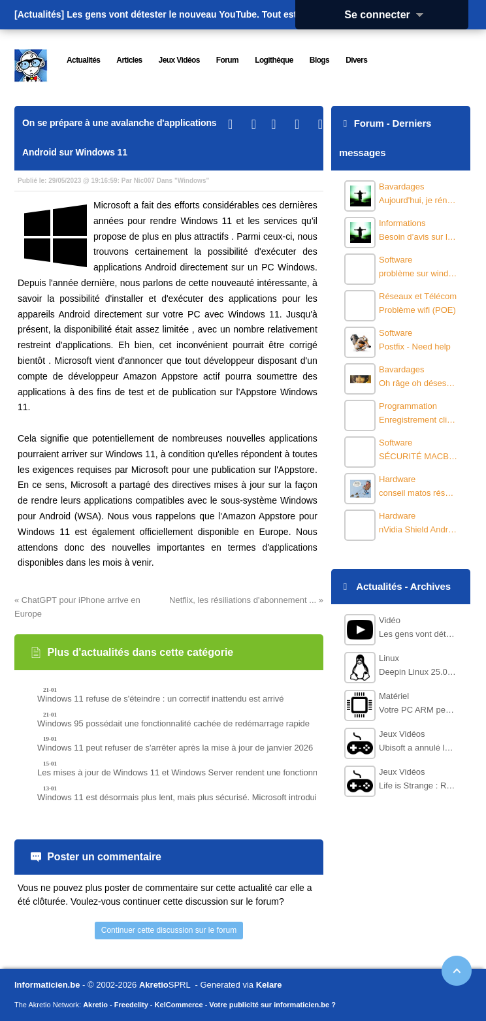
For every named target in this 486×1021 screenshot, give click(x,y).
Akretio (154, 985)
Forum (369, 123)
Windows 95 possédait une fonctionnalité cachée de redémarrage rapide (173, 723)
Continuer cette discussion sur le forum (168, 930)
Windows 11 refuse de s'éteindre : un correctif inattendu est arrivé (160, 699)
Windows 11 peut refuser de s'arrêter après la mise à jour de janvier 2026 (175, 748)
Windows (192, 180)
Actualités (379, 586)
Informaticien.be (47, 985)
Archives (430, 586)
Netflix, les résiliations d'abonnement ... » (246, 600)
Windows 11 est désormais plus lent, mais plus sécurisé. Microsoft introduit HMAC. (193, 797)
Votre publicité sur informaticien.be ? (272, 1005)
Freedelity (131, 1005)
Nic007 (144, 180)
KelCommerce (179, 1005)
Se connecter (388, 14)
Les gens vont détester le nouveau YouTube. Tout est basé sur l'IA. (211, 14)
